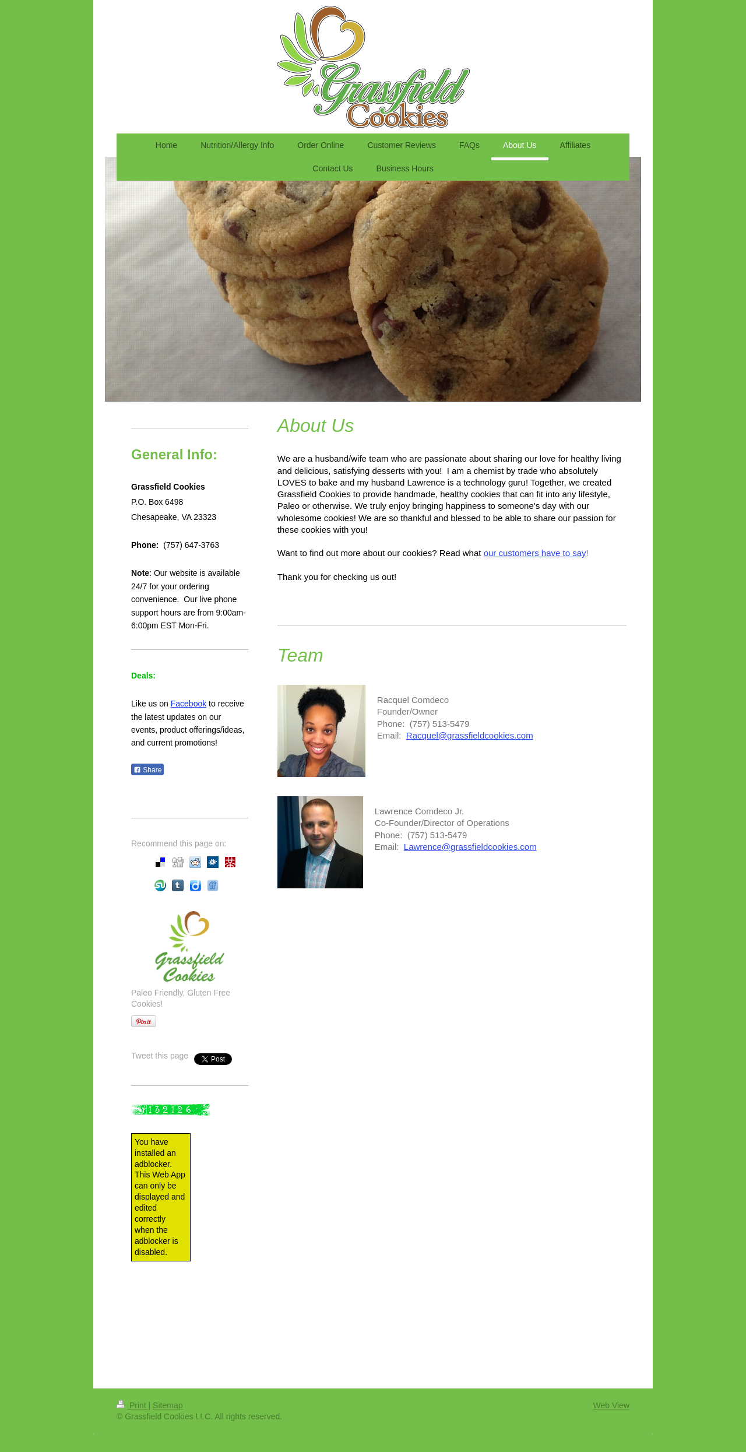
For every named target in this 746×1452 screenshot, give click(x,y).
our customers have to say (535, 553)
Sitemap (167, 1405)
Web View (611, 1405)
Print (133, 1405)
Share (147, 770)
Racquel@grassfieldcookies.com (469, 735)
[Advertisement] (183, 1319)
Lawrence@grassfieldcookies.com (470, 847)
